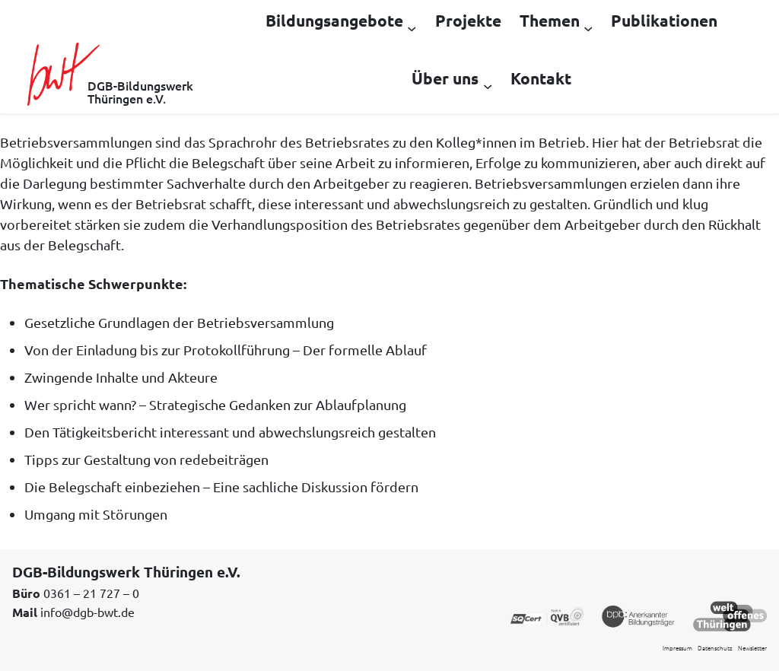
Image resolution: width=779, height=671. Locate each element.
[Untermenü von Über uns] (487, 85)
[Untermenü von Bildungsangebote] (411, 27)
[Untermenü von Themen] (588, 27)
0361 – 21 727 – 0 (91, 592)
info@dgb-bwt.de (87, 611)
